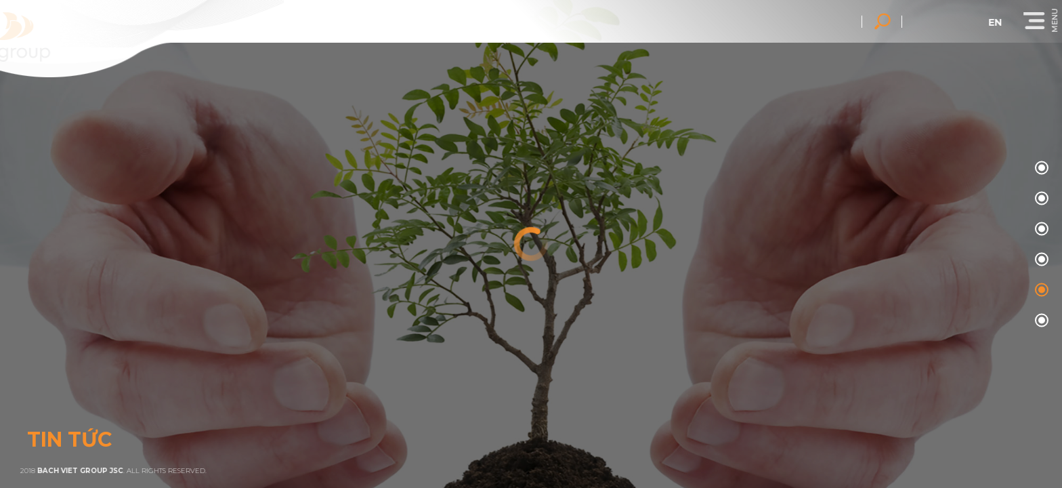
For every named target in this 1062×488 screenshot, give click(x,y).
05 (1040, 320)
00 (1040, 168)
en (1001, 22)
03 (1040, 259)
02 (1040, 229)
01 (1040, 198)
